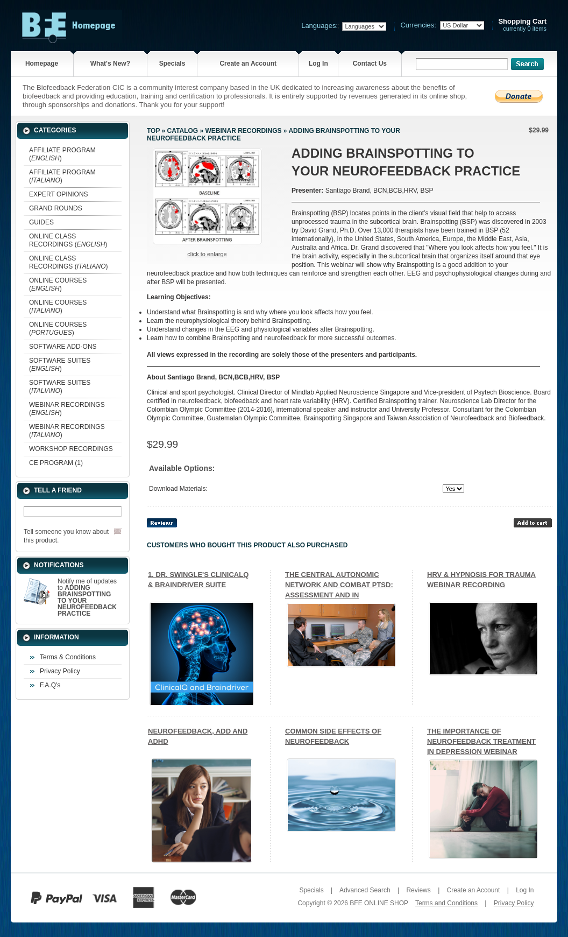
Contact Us (370, 63)
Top (153, 131)
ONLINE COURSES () (58, 284)
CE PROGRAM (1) (56, 463)
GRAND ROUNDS (55, 208)
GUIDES (41, 222)
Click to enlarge (206, 254)
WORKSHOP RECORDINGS (71, 449)
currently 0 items (522, 25)
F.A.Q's (50, 685)
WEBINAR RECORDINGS (243, 131)
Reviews (418, 890)
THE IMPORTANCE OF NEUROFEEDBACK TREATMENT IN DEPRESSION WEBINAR (481, 741)
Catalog (182, 131)
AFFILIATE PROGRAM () (62, 154)
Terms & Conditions (68, 657)
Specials (172, 63)
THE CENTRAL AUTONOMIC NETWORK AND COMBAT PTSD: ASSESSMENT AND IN (339, 584)
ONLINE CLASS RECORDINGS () (68, 240)
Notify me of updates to (87, 597)
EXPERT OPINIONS (58, 194)
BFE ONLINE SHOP (379, 903)
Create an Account (247, 63)
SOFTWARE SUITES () (59, 364)
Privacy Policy (60, 671)
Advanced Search (364, 890)
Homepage (41, 63)
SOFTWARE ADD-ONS (63, 346)
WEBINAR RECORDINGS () (67, 409)
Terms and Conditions (446, 903)
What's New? (110, 63)
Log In (318, 63)
